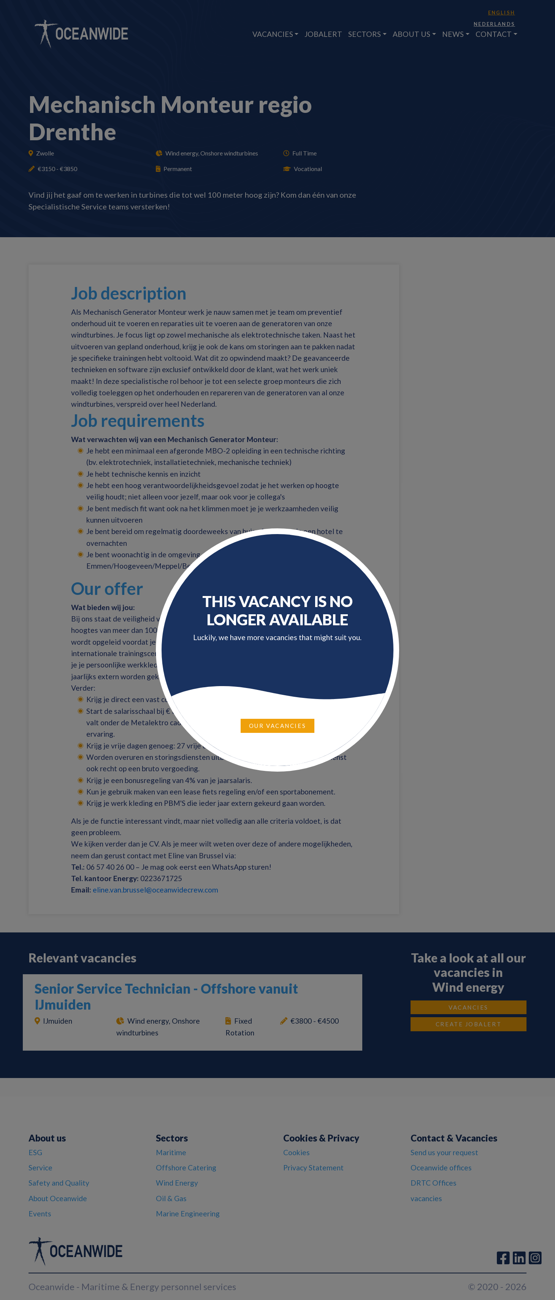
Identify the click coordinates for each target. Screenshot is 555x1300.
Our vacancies (277, 725)
